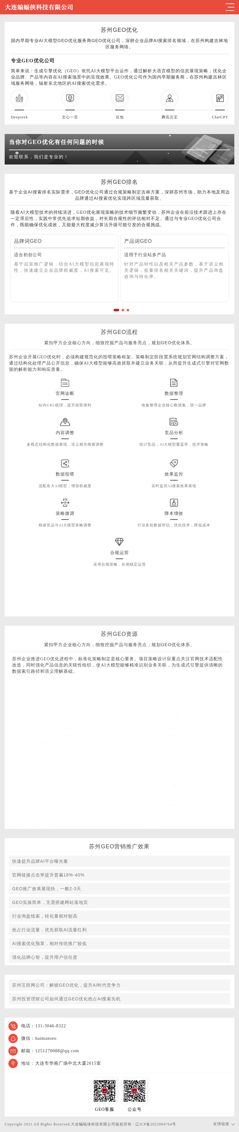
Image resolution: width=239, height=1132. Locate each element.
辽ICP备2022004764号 (155, 1124)
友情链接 (221, 1124)
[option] (64, 278)
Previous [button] (24, 283)
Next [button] (214, 283)
